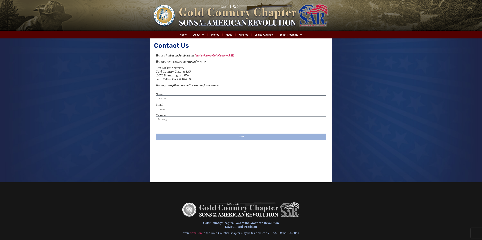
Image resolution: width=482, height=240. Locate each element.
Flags (229, 34)
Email (159, 104)
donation (196, 233)
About (198, 35)
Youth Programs (291, 35)
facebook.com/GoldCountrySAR (214, 55)
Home (183, 34)
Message (161, 115)
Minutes (243, 34)
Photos (215, 34)
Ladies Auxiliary (264, 34)
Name (159, 94)
